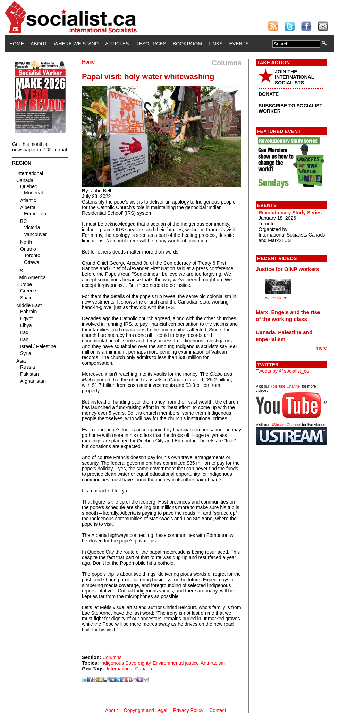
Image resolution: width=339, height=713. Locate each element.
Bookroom (187, 44)
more (321, 348)
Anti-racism (213, 663)
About (39, 44)
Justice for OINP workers (287, 269)
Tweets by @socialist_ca (282, 371)
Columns (111, 657)
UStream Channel (286, 425)
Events (238, 44)
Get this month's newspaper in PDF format (39, 146)
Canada (143, 668)
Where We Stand (76, 44)
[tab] (291, 269)
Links (215, 44)
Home (16, 44)
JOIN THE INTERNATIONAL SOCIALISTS (294, 77)
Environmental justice (176, 663)
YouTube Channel (285, 386)
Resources (150, 44)
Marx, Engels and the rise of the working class (288, 315)
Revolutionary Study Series (290, 212)
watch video (276, 298)
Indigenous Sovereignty (125, 663)
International (120, 668)
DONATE (269, 94)
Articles (117, 44)
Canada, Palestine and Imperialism (284, 335)
